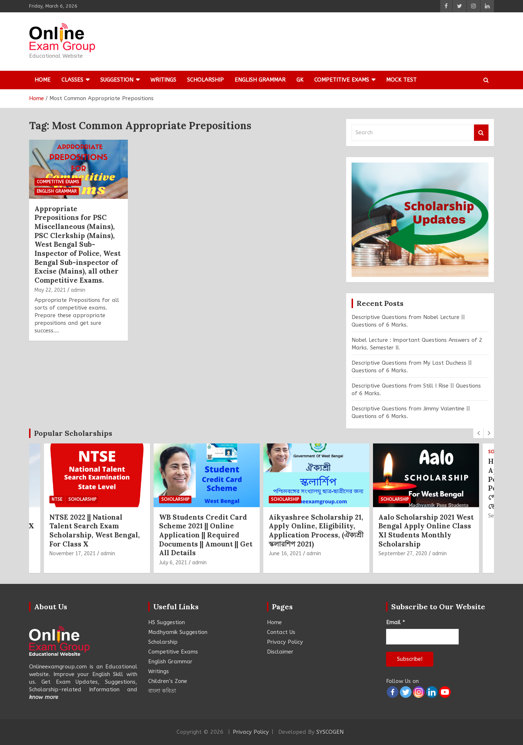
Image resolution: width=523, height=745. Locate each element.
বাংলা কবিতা (162, 691)
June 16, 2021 (285, 553)
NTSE (57, 499)
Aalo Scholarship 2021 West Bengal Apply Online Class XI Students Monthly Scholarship (426, 530)
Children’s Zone (167, 681)
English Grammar (260, 80)
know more (43, 697)
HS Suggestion (166, 622)
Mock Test (401, 80)
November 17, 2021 (72, 553)
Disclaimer (280, 651)
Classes (72, 80)
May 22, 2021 (50, 290)
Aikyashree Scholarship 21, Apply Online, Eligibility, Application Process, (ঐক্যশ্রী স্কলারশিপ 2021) (316, 530)
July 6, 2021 (173, 563)
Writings (163, 80)
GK (299, 80)
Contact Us (281, 632)
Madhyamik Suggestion (177, 632)
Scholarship (205, 80)
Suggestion (116, 80)
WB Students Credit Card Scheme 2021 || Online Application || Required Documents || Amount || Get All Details (205, 535)
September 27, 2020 (402, 553)
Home (42, 80)
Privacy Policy (285, 642)
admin (78, 290)
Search (481, 132)
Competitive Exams (341, 80)
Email (395, 622)
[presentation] (478, 433)
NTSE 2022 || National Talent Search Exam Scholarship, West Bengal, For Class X (94, 530)
